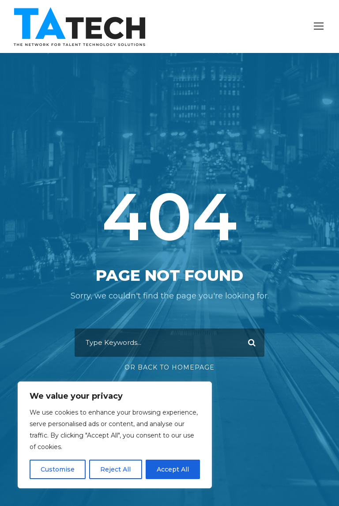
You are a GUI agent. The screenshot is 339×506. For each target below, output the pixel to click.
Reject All (115, 469)
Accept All (173, 469)
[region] (115, 434)
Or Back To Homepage (169, 367)
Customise (58, 469)
